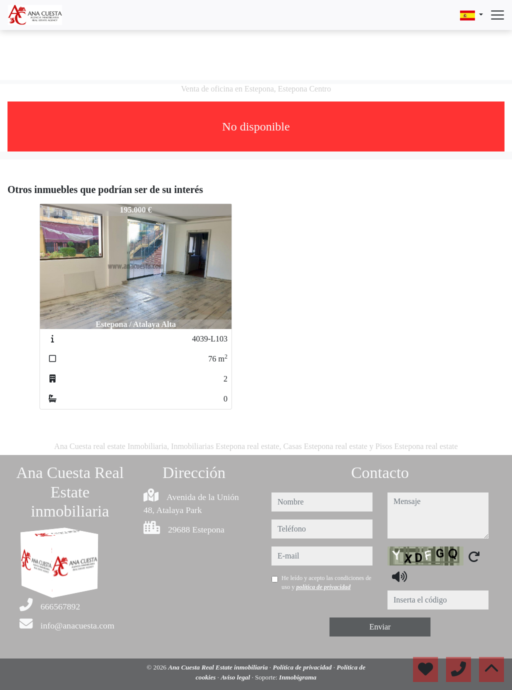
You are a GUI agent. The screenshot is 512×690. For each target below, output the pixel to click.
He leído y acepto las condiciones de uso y (327, 582)
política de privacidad (323, 587)
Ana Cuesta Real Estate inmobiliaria (219, 667)
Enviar (380, 626)
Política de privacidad (302, 667)
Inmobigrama (297, 677)
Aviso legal (236, 677)
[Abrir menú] (497, 15)
